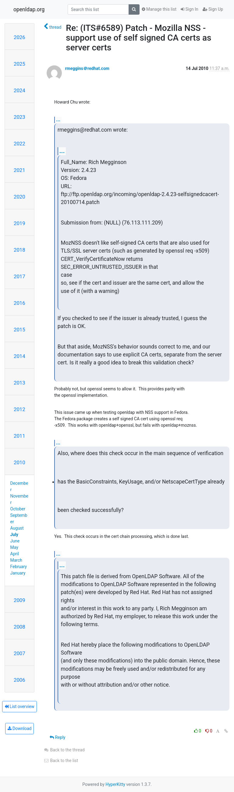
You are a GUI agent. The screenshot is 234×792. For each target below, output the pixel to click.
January (18, 573)
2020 (19, 197)
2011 (19, 436)
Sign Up (213, 9)
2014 (19, 356)
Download (20, 728)
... (58, 119)
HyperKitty (115, 784)
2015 (19, 330)
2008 (19, 627)
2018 (19, 250)
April (14, 553)
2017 (19, 276)
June (15, 540)
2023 (19, 117)
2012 (19, 409)
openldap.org (28, 9)
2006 (19, 680)
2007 (19, 653)
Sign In (189, 9)
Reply (57, 737)
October (17, 508)
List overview (19, 706)
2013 (19, 383)
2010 (19, 462)
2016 (19, 303)
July (14, 534)
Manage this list (159, 9)
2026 (19, 37)
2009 (19, 600)
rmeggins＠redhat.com (87, 68)
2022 (19, 144)
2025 (19, 64)
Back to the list (61, 760)
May (14, 547)
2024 (19, 90)
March (16, 560)
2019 (19, 223)
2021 (19, 170)
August (17, 528)
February (18, 566)
